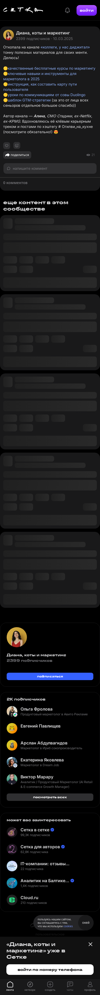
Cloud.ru (29, 897)
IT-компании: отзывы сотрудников (43, 864)
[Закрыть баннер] (90, 944)
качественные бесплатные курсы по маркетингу (51, 68)
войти (87, 10)
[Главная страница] (23, 10)
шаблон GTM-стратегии (29, 100)
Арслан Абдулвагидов (44, 743)
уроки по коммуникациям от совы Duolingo (46, 94)
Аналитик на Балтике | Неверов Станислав (44, 881)
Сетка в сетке (35, 829)
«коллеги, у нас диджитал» (65, 47)
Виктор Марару (37, 776)
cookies (68, 926)
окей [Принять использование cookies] (85, 922)
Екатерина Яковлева (42, 759)
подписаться (50, 676)
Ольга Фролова (37, 709)
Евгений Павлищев (41, 726)
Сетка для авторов (40, 846)
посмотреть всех (50, 797)
